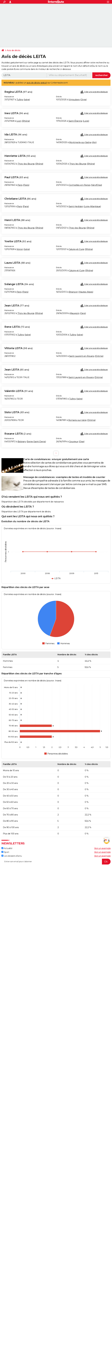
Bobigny (22, 441)
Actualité (6, 848)
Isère (26, 99)
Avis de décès (13, 50)
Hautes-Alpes (86, 292)
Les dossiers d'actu (11, 856)
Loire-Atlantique (92, 206)
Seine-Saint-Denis (36, 441)
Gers (83, 313)
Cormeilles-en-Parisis (80, 185)
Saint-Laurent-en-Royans (81, 356)
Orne (83, 99)
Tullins (19, 99)
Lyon (18, 121)
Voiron (20, 249)
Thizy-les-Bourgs (26, 163)
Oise (81, 441)
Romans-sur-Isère (77, 420)
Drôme (99, 356)
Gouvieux (73, 441)
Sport (5, 852)
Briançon (73, 292)
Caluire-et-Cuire (76, 249)
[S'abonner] (56, 861)
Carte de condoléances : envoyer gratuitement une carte (56, 459)
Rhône (25, 121)
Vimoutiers (74, 99)
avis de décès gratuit (37, 82)
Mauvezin (74, 313)
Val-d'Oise (96, 185)
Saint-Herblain (76, 206)
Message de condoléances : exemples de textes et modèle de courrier (64, 477)
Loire (86, 121)
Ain (94, 142)
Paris (20, 185)
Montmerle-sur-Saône (80, 142)
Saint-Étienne (75, 121)
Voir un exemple (102, 848)
